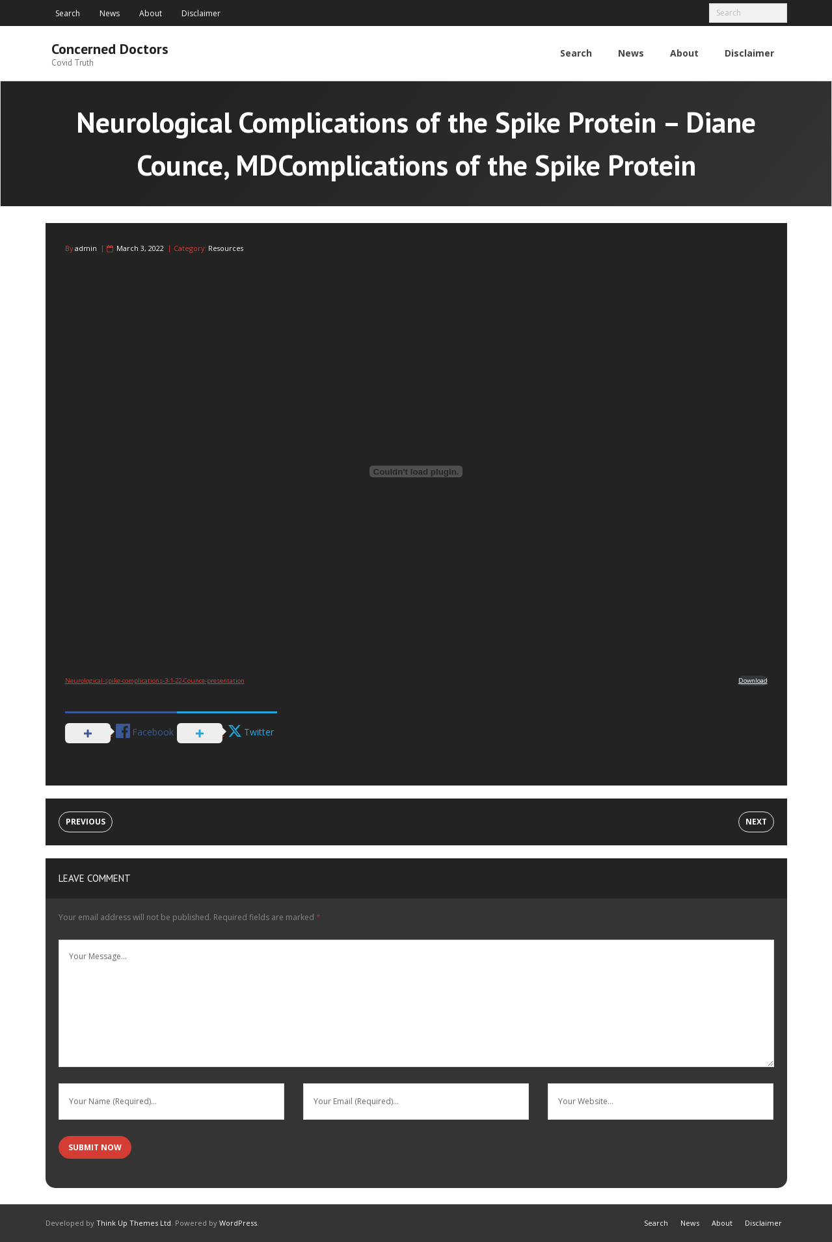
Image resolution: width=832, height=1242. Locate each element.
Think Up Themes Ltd (133, 1222)
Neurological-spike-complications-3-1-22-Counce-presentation (155, 680)
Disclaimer (201, 13)
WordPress (238, 1222)
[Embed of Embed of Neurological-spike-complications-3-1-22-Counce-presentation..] (416, 471)
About (150, 13)
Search (67, 13)
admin (86, 248)
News (110, 13)
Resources (225, 248)
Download (753, 680)
